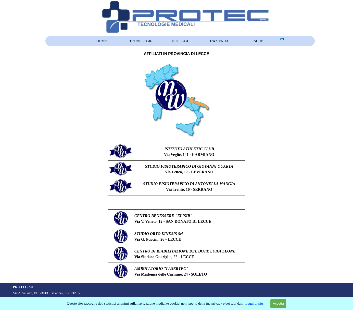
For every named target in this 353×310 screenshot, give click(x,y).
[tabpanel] (176, 54)
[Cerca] (281, 39)
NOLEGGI (180, 41)
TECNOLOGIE (140, 41)
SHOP (258, 41)
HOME (101, 41)
